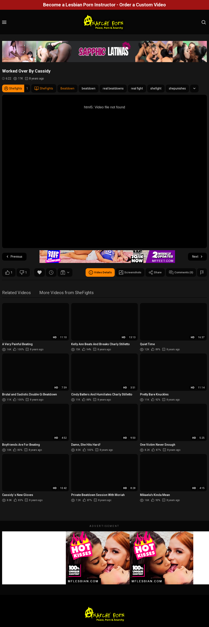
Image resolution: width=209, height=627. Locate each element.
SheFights (43, 88)
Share (153, 272)
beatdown (88, 88)
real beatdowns (113, 88)
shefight (155, 88)
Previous (14, 256)
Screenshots (127, 272)
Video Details (97, 272)
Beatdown (67, 88)
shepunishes (177, 88)
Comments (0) (180, 272)
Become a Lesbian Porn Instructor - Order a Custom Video (104, 4)
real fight (137, 88)
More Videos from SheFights (66, 293)
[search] (204, 22)
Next (197, 256)
